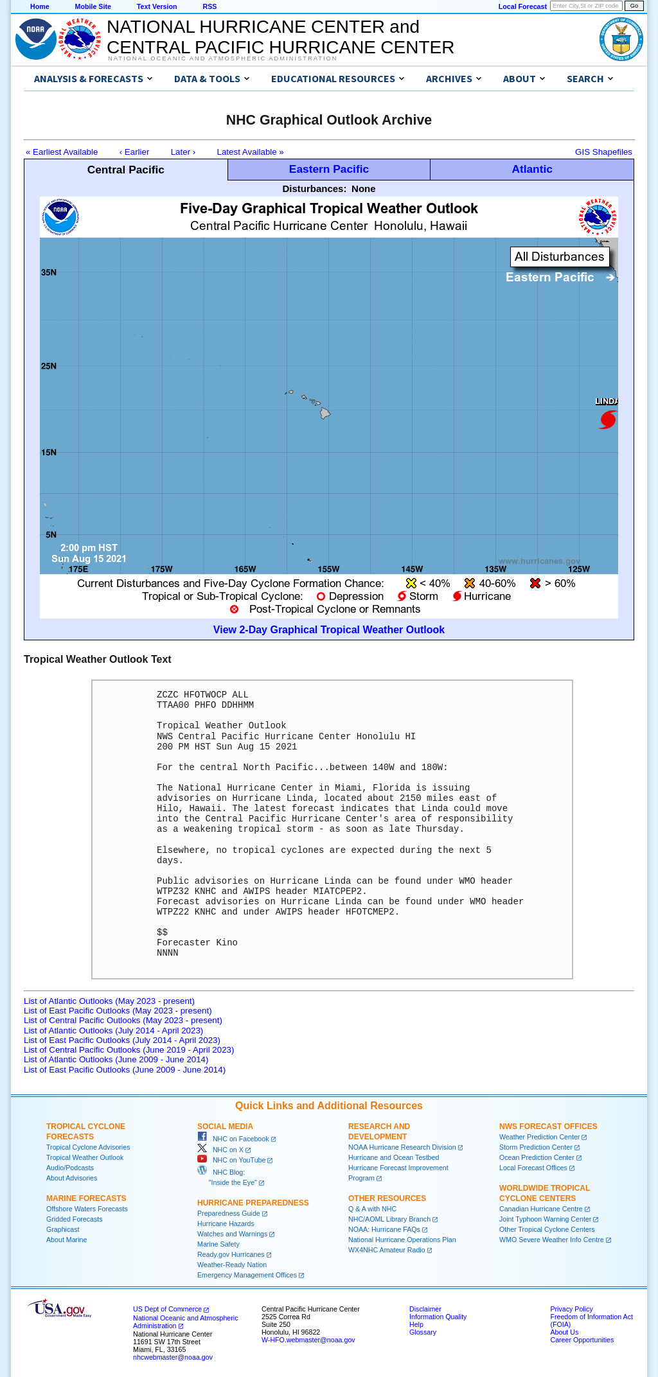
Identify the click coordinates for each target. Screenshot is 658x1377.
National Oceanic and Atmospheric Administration (222, 58)
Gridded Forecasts (74, 1219)
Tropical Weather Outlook (84, 1157)
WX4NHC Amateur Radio (386, 1250)
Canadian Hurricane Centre (541, 1209)
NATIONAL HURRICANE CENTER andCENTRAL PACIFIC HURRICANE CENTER (280, 37)
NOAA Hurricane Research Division (402, 1147)
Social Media (225, 1126)
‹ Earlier (135, 152)
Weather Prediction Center (539, 1137)
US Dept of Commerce (167, 1309)
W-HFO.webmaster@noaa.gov (308, 1340)
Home (39, 6)
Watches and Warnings (232, 1234)
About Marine (66, 1239)
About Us (564, 1332)
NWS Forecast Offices (548, 1126)
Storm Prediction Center (536, 1147)
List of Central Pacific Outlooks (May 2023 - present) (123, 1020)
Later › (183, 152)
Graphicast (63, 1229)
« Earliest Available (62, 152)
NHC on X (220, 1149)
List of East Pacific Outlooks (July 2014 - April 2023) (122, 1040)
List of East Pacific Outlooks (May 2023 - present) (118, 1010)
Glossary (422, 1332)
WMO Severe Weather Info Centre (551, 1239)
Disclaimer (425, 1309)
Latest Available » (250, 152)
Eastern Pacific (329, 168)
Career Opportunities (582, 1340)
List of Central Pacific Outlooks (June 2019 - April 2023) (129, 1050)
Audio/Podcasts (70, 1167)
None (363, 188)
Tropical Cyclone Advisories (88, 1147)
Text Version (157, 6)
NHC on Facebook (233, 1139)
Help (416, 1324)
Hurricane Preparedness (253, 1202)
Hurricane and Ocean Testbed (393, 1157)
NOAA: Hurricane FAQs (384, 1229)
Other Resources (387, 1198)
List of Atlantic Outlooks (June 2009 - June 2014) (116, 1059)
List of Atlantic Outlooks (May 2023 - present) (109, 1001)
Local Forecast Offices (533, 1167)
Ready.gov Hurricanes (231, 1254)
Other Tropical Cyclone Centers (547, 1229)
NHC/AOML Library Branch (389, 1219)
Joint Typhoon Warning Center (545, 1219)
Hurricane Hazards (225, 1223)
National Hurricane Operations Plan (402, 1239)
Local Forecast (523, 6)
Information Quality (438, 1316)
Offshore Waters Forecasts (87, 1209)
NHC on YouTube (231, 1160)
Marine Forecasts (86, 1198)
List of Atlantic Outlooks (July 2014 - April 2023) (113, 1030)
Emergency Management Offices (247, 1275)
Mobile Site (93, 6)
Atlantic (532, 168)
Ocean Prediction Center (536, 1157)
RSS (209, 6)
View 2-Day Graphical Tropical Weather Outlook (329, 629)
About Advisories (71, 1178)
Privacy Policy (571, 1309)
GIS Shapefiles (603, 152)
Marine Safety (218, 1244)
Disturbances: (314, 188)
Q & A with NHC (372, 1209)
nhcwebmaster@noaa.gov (173, 1357)
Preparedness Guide (228, 1213)
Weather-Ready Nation (232, 1264)
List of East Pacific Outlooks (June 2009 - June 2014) (125, 1069)
